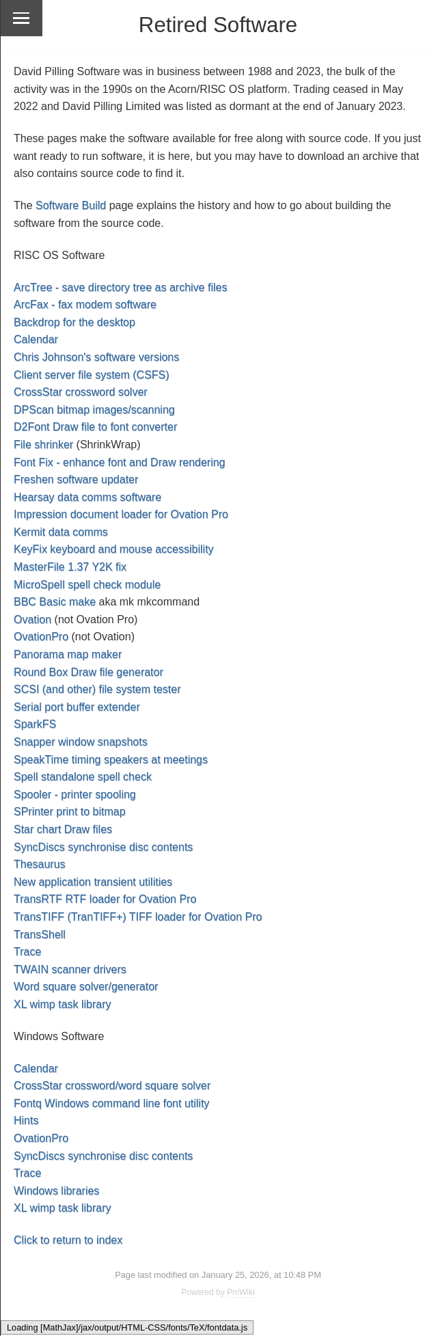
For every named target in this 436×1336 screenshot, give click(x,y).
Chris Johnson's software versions (96, 357)
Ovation (32, 619)
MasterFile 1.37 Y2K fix (70, 567)
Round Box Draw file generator (88, 672)
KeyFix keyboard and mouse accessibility (114, 549)
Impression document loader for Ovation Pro (121, 514)
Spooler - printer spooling (75, 794)
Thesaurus (40, 864)
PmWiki (241, 1292)
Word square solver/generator (86, 986)
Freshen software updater (76, 479)
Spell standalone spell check (83, 776)
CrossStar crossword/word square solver (112, 1085)
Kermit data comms (61, 532)
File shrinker (43, 444)
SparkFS (35, 724)
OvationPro (41, 636)
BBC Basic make (55, 602)
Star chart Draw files (63, 829)
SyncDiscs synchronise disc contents (103, 847)
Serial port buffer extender (77, 707)
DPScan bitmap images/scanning (94, 409)
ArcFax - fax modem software (85, 304)
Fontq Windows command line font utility (111, 1103)
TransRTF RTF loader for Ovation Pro (105, 899)
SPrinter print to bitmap (70, 811)
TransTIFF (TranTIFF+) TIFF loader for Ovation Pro (138, 917)
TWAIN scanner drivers (70, 969)
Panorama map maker (68, 654)
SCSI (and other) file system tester (97, 689)
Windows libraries (56, 1191)
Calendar (36, 339)
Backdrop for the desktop (74, 322)
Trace (27, 951)
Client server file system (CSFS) (91, 375)
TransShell (40, 934)
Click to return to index (68, 1240)
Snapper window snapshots (81, 742)
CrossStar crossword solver (81, 392)
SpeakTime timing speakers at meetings (111, 759)
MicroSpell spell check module (87, 584)
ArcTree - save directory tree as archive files (120, 287)
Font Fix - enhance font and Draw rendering (120, 462)
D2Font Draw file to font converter (95, 427)
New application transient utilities (93, 882)
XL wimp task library (62, 1004)
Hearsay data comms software (87, 497)
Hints (26, 1120)
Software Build (71, 205)
